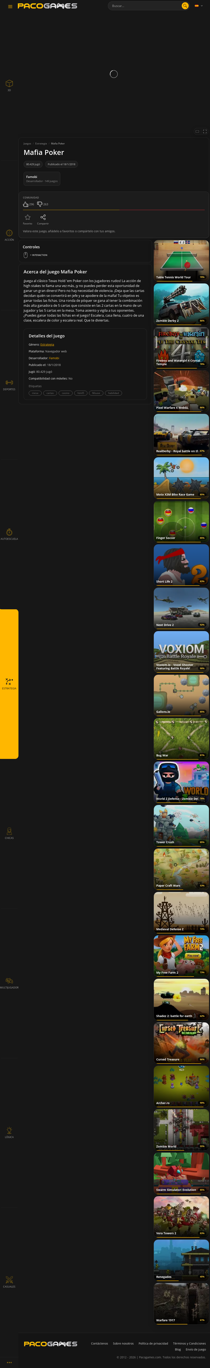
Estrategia (47, 344)
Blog (178, 1349)
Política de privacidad (153, 1343)
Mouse (96, 393)
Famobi (54, 358)
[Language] (199, 5)
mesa (35, 393)
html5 (81, 393)
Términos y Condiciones (189, 1343)
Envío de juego (196, 1349)
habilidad (113, 393)
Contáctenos (99, 1343)
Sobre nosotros (123, 1343)
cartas (50, 393)
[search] (185, 5)
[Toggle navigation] (10, 6)
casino (65, 393)
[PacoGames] (51, 1344)
